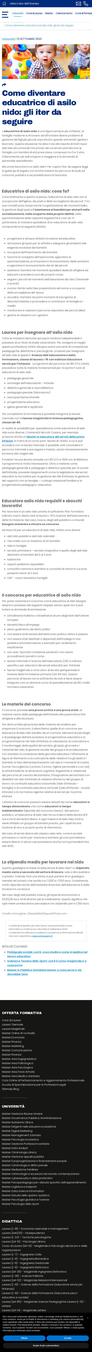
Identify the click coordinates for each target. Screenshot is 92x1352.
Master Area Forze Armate (18, 1072)
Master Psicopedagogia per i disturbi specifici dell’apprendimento (44, 1182)
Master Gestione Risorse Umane (22, 1114)
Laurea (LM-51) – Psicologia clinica (23, 1241)
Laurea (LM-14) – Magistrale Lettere (24, 1310)
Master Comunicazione (17, 1050)
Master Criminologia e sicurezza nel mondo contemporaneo (40, 1174)
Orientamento (64, 13)
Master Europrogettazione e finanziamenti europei (34, 1161)
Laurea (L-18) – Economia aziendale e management (35, 1229)
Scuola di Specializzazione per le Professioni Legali (34, 1085)
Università (17, 13)
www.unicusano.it (42, 936)
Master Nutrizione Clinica (17, 1122)
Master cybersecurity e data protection (27, 1178)
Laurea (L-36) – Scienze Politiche (22, 1276)
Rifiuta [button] (24, 1338)
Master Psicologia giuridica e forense (25, 1200)
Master (49, 13)
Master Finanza (11, 1042)
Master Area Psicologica (17, 1067)
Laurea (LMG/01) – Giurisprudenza (23, 1233)
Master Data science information (23, 1191)
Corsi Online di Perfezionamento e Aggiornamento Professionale (43, 1080)
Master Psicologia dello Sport (20, 1204)
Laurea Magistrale (13, 1029)
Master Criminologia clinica (19, 1152)
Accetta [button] (67, 1338)
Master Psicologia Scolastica (20, 1139)
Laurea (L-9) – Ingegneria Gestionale (25, 1263)
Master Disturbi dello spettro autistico (26, 1195)
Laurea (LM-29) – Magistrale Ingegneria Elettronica (34, 1272)
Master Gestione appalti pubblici (23, 1157)
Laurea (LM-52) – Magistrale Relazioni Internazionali (34, 1280)
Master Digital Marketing (17, 1131)
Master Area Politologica (17, 1063)
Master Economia (13, 1037)
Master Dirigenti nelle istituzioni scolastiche (29, 1127)
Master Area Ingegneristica (19, 1059)
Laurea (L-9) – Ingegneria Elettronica (25, 1267)
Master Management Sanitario (21, 1135)
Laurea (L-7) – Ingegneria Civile (21, 1254)
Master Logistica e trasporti (19, 1187)
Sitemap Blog (10, 1089)
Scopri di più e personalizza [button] (46, 1345)
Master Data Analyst (15, 1148)
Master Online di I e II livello (18, 1033)
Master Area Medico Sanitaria (21, 1076)
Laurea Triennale (12, 1024)
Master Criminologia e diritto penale (25, 1165)
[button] (87, 1318)
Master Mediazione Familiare (20, 1169)
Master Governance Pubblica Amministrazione (31, 1118)
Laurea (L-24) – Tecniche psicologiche (26, 1237)
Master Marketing (13, 1046)
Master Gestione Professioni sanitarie (25, 1144)
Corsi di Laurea (34, 13)
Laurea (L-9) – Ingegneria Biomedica (25, 1259)
